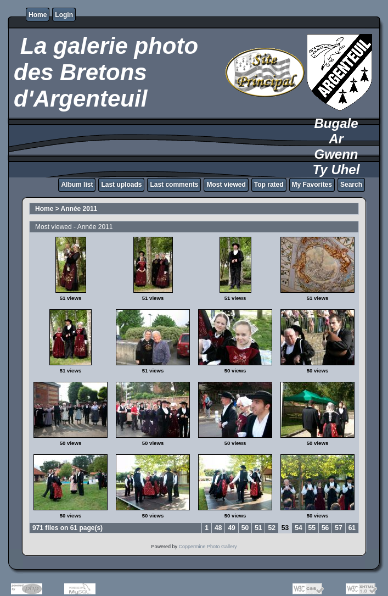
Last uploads (121, 184)
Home (38, 15)
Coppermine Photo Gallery (207, 546)
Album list (77, 184)
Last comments (174, 184)
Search (351, 184)
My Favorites (312, 184)
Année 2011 (79, 209)
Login (64, 15)
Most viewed (225, 184)
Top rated (269, 184)
